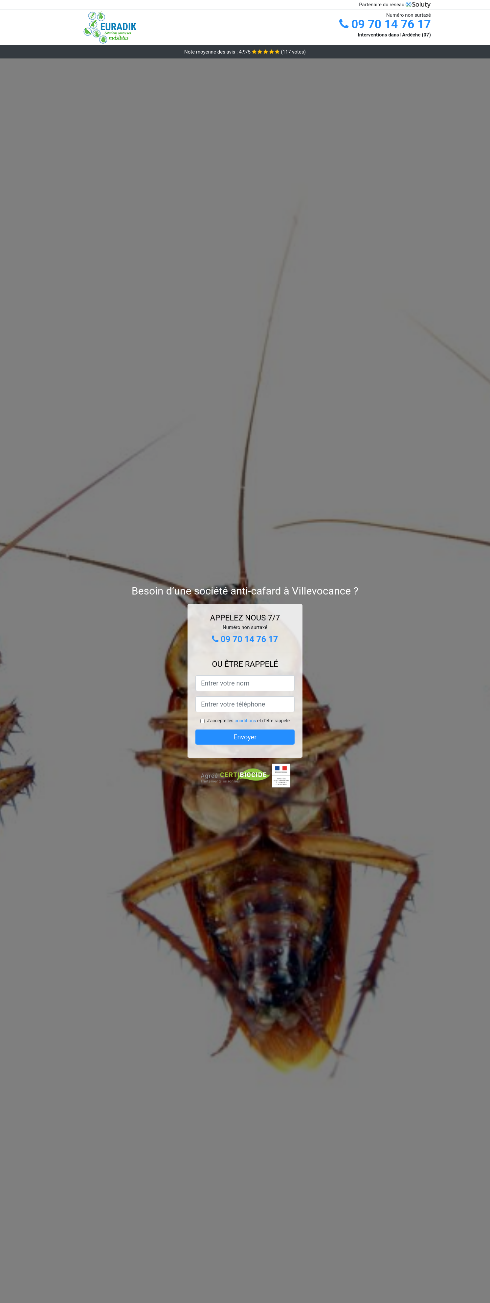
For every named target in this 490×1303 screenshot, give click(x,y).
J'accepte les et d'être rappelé (248, 720)
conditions (245, 720)
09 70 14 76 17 (385, 24)
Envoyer (245, 737)
